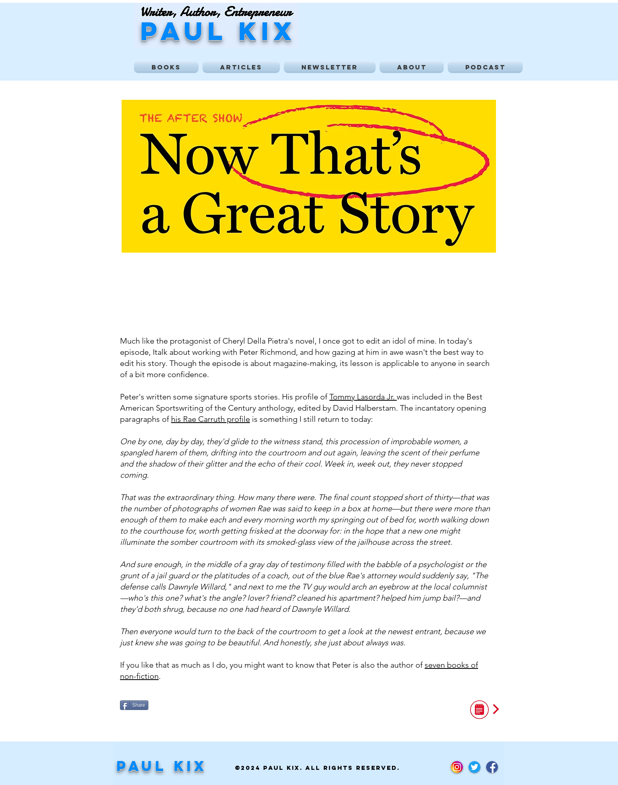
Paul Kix (161, 766)
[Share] (134, 705)
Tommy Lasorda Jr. (363, 396)
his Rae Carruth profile (210, 419)
